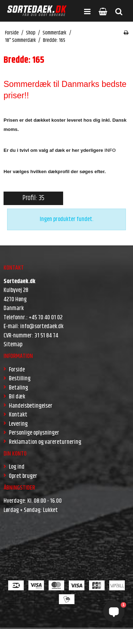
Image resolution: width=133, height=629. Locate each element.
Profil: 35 (33, 198)
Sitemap (13, 344)
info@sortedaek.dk (41, 326)
